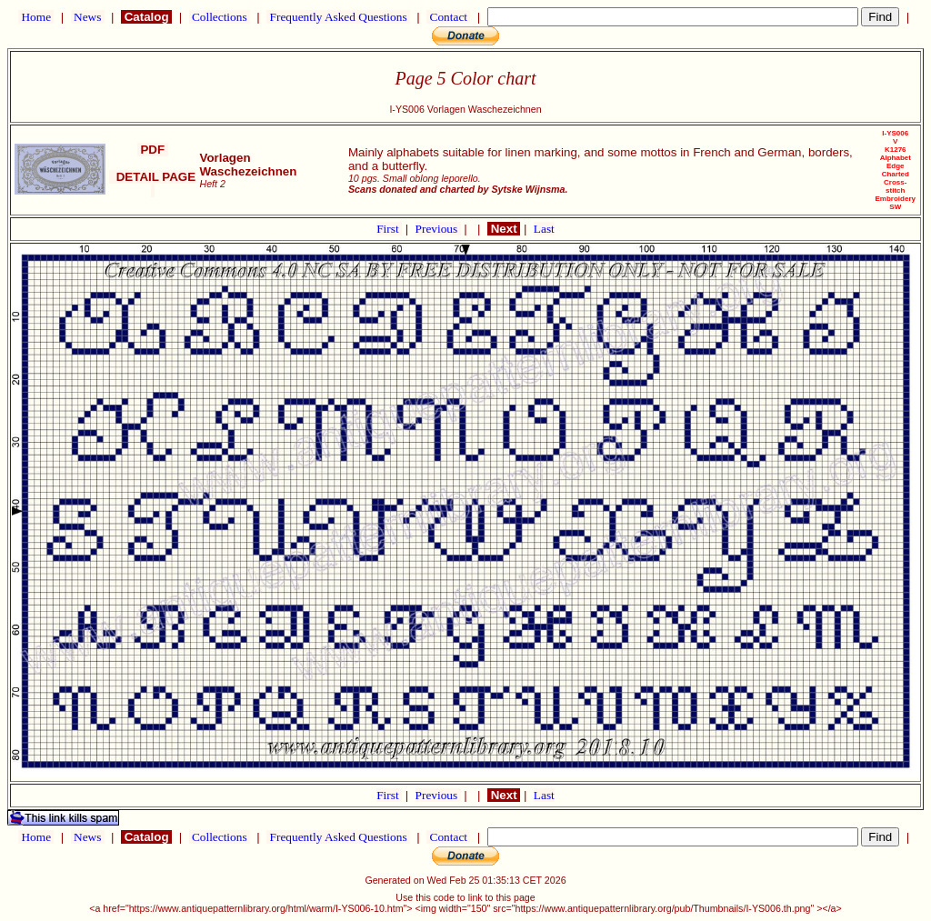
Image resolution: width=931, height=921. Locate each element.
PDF (152, 149)
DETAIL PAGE (152, 183)
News (88, 17)
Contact (448, 17)
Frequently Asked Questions (338, 17)
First (389, 228)
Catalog (146, 17)
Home (36, 17)
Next (503, 228)
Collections (219, 17)
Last (544, 228)
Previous (438, 228)
